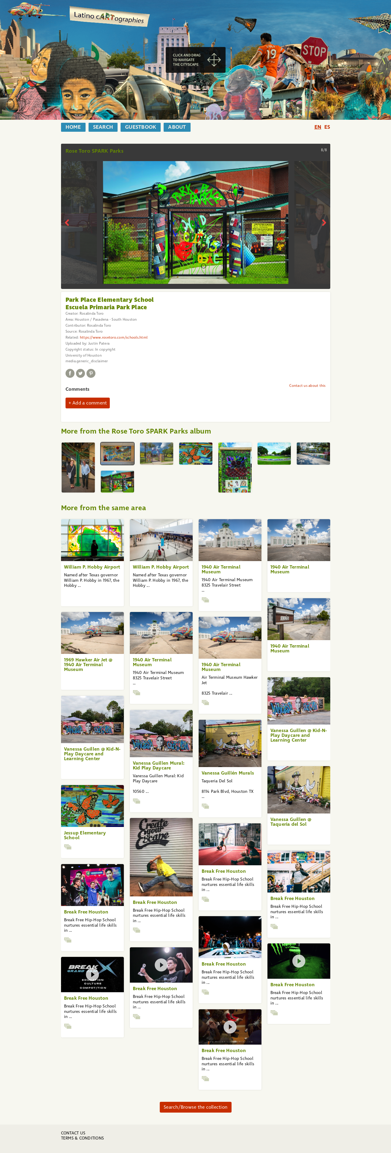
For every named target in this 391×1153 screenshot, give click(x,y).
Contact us (73, 1133)
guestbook (140, 127)
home (73, 127)
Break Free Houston (155, 902)
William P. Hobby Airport (92, 567)
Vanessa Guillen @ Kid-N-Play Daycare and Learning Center (298, 735)
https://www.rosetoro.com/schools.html (113, 337)
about (177, 127)
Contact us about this (307, 386)
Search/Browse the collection (195, 1107)
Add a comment (89, 403)
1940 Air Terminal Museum (221, 569)
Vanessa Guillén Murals (228, 773)
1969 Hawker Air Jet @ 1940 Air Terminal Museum (88, 664)
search (103, 127)
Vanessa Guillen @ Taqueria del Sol (290, 821)
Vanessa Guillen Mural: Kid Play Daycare (159, 765)
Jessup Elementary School (85, 835)
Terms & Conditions (82, 1138)
